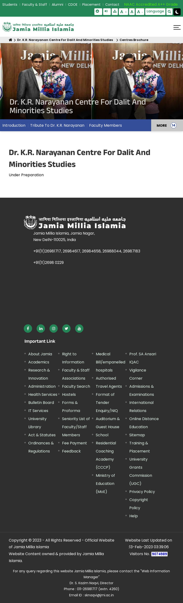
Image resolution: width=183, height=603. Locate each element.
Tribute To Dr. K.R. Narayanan (57, 125)
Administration (42, 386)
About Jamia (40, 354)
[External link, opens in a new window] (28, 328)
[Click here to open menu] (177, 27)
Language (155, 11)
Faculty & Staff (34, 4)
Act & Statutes (42, 435)
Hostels (69, 394)
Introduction (13, 125)
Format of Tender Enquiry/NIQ (107, 402)
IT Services (38, 410)
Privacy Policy (142, 491)
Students (9, 4)
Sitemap (137, 435)
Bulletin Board (41, 402)
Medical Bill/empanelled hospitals (110, 362)
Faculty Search (76, 386)
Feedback (71, 451)
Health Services (42, 394)
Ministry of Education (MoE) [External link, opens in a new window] (105, 483)
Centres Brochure (134, 40)
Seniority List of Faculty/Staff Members (76, 427)
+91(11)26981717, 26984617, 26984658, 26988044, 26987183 (86, 251)
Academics (38, 362)
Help (133, 516)
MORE (162, 125)
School (102, 435)
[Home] (10, 40)
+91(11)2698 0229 (48, 262)
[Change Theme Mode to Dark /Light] (177, 11)
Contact (112, 4)
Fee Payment (74, 443)
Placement (91, 4)
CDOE (72, 4)
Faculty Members (105, 125)
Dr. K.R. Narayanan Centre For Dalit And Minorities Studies (65, 40)
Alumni (57, 4)
